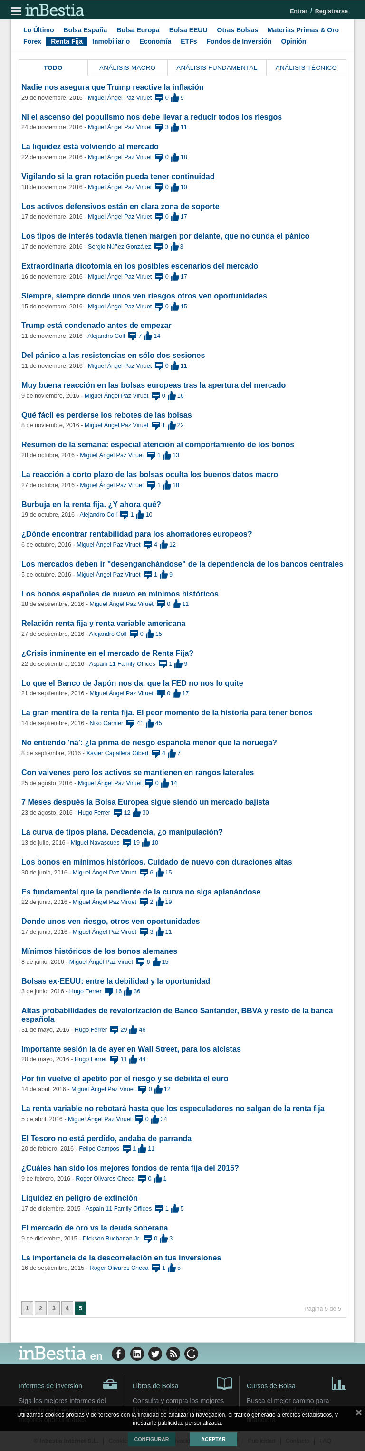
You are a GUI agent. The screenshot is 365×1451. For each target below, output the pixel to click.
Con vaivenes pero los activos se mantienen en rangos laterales (137, 772)
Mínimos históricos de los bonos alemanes (99, 951)
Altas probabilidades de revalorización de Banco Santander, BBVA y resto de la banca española (177, 1014)
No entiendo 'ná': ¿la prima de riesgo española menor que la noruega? (149, 742)
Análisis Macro (127, 67)
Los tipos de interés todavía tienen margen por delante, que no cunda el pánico (165, 235)
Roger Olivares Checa (105, 1178)
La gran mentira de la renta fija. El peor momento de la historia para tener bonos (167, 712)
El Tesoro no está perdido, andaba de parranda (106, 1138)
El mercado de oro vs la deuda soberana (94, 1227)
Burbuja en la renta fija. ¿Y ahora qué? (91, 504)
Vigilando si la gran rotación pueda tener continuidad (118, 176)
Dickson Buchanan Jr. (112, 1238)
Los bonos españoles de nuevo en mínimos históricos (120, 593)
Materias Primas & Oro (303, 30)
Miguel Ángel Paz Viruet (120, 98)
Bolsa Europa (137, 30)
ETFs (189, 41)
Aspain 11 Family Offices (122, 664)
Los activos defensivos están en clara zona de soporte (120, 206)
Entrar (298, 11)
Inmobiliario (111, 41)
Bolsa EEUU (188, 30)
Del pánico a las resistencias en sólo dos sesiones (113, 355)
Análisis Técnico (306, 67)
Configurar (151, 1439)
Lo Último (38, 30)
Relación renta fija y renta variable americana (103, 623)
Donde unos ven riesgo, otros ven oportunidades (110, 921)
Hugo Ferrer (94, 812)
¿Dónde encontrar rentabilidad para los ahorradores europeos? (136, 533)
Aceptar (213, 1439)
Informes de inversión (68, 1384)
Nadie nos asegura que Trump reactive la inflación (112, 87)
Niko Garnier (107, 723)
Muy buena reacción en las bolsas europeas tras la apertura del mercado (153, 385)
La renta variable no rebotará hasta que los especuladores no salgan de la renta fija (173, 1108)
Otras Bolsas (237, 30)
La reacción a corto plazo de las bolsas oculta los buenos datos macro (149, 474)
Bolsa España (85, 30)
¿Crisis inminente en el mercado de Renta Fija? (107, 653)
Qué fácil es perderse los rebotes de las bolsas (106, 415)
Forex (32, 41)
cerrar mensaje (359, 1414)
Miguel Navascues (95, 842)
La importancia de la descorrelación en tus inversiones (121, 1257)
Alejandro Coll (106, 336)
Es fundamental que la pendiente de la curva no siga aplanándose (141, 891)
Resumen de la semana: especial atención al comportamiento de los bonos (157, 444)
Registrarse (331, 11)
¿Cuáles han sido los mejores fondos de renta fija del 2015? (130, 1167)
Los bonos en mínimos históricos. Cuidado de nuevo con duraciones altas (156, 861)
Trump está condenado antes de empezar (96, 325)
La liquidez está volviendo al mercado (90, 146)
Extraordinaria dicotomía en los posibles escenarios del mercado (139, 265)
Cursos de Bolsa (296, 1383)
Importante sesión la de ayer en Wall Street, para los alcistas (131, 1049)
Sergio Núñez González (119, 246)
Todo (53, 67)
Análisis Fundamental (216, 67)
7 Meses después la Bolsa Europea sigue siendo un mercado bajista (145, 802)
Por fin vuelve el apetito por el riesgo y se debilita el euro (125, 1078)
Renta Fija (67, 41)
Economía (155, 41)
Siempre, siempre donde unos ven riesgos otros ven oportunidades (144, 295)
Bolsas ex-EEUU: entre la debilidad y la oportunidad (115, 981)
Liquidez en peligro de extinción (79, 1197)
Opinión (293, 41)
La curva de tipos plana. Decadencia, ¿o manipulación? (122, 831)
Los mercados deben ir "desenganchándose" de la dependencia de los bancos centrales (182, 563)
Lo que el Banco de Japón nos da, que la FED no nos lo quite (132, 683)
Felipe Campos (99, 1148)
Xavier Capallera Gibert (117, 753)
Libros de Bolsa (182, 1383)
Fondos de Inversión (239, 41)
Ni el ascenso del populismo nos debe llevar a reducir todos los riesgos (151, 117)
